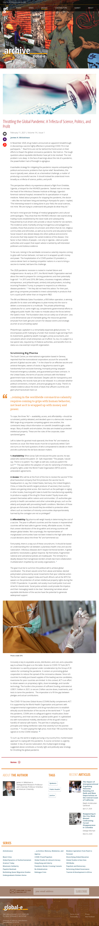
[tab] (42, 762)
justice (52, 795)
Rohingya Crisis (40, 872)
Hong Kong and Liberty (43, 863)
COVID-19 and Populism (43, 857)
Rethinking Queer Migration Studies (17, 872)
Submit (78, 8)
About (90, 8)
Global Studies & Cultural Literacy (47, 860)
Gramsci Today (8, 863)
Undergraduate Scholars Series (14, 875)
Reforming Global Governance (77, 869)
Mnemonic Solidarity (11, 866)
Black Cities (7, 857)
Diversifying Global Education (77, 857)
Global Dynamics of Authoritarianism (17, 860)
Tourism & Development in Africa (79, 872)
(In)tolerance (8, 851)
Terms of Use (74, 914)
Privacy (87, 914)
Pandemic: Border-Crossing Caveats (48, 866)
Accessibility (74, 917)
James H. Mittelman (20, 137)
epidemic (53, 783)
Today (18, 8)
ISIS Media (70, 863)
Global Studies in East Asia (76, 860)
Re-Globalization (41, 869)
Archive (44, 8)
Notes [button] (15, 762)
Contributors (61, 8)
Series (31, 8)
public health (55, 789)
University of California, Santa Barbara (14, 2)
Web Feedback (90, 917)
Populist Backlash (9, 869)
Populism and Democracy (75, 866)
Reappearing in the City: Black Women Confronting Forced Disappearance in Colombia (89, 821)
